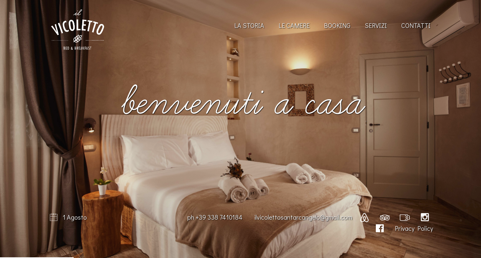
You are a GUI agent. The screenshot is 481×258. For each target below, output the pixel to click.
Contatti (416, 25)
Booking (337, 25)
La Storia (249, 25)
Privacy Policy (414, 228)
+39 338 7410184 (219, 217)
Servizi (376, 25)
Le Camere (294, 25)
